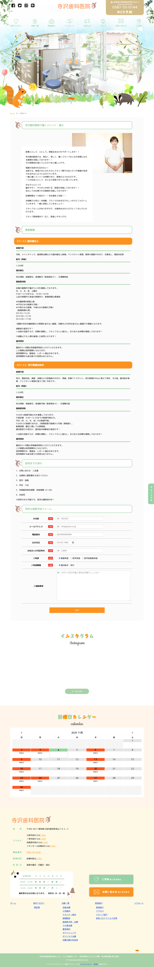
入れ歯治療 (67, 925)
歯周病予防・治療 (70, 922)
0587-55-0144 (34, 852)
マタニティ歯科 (69, 914)
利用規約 (95, 964)
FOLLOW (78, 691)
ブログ (103, 25)
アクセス (100, 911)
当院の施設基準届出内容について (50, 956)
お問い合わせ (121, 25)
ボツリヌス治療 (69, 936)
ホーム (13, 903)
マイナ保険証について (70, 956)
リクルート (69, 25)
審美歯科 (66, 929)
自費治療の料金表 (70, 940)
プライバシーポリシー (86, 964)
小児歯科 (66, 911)
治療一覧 (35, 25)
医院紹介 (51, 25)
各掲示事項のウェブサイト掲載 (89, 956)
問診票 (37, 907)
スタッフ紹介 (102, 914)
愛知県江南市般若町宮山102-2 (125, 2)
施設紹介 (100, 907)
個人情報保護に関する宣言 (110, 956)
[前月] (21, 733)
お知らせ (87, 25)
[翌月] (132, 733)
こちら (43, 835)
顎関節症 (66, 918)
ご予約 (139, 25)
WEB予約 (151, 494)
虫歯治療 (66, 907)
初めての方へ (16, 25)
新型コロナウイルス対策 (106, 918)
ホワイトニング (69, 932)
